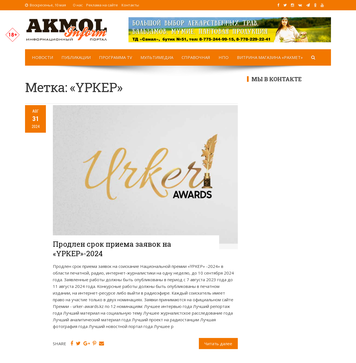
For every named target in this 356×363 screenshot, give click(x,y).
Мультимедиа (156, 57)
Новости (42, 57)
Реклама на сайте (102, 5)
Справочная (196, 57)
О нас (78, 5)
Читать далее (218, 343)
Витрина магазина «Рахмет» (270, 57)
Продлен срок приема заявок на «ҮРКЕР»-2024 (112, 248)
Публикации (76, 57)
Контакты (130, 5)
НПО (224, 57)
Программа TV (115, 57)
